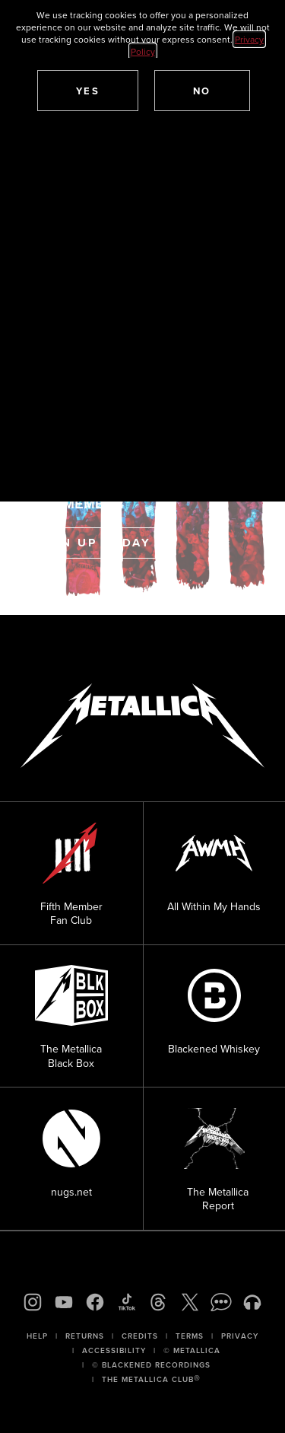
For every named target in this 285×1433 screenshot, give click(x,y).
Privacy (239, 1336)
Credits (140, 1336)
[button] (88, 90)
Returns (84, 1336)
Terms (190, 1336)
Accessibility (114, 1350)
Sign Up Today (93, 542)
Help (37, 1336)
